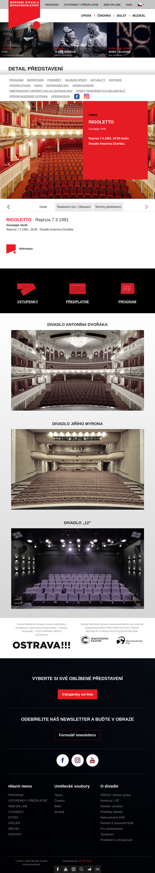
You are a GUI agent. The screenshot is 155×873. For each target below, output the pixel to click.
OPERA (86, 15)
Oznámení (107, 834)
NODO (38, 85)
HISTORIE (115, 79)
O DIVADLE (16, 811)
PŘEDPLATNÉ (77, 302)
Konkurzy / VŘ (110, 800)
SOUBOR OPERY (76, 79)
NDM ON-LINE (18, 806)
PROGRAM (16, 79)
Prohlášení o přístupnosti (116, 839)
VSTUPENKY (27, 302)
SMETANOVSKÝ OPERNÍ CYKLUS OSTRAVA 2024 (40, 90)
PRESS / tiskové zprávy (116, 795)
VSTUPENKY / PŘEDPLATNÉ (27, 800)
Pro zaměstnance (112, 828)
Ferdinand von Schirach (13, 55)
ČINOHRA (104, 15)
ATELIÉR (14, 823)
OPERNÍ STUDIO (20, 85)
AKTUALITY (98, 79)
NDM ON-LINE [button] (112, 4)
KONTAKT (15, 834)
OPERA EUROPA (83, 85)
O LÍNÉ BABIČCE (65, 51)
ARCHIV (13, 828)
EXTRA (13, 817)
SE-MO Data (85, 861)
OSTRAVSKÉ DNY (57, 85)
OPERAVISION (60, 96)
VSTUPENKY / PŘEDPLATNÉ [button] (81, 4)
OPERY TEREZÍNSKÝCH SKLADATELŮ (100, 90)
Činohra (59, 800)
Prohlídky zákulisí (112, 811)
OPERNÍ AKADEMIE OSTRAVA (28, 96)
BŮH (4, 51)
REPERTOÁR (35, 79)
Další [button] (129, 4)
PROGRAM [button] (51, 4)
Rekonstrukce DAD (113, 817)
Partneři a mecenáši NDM (117, 823)
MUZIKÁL (138, 15)
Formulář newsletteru (77, 735)
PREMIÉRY (54, 79)
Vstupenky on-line (77, 694)
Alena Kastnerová (63, 55)
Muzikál (59, 811)
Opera (58, 795)
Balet (57, 806)
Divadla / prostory (112, 806)
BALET (121, 15)
